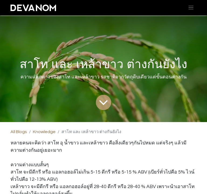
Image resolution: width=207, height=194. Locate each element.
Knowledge (44, 132)
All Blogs (19, 132)
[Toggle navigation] (190, 7)
